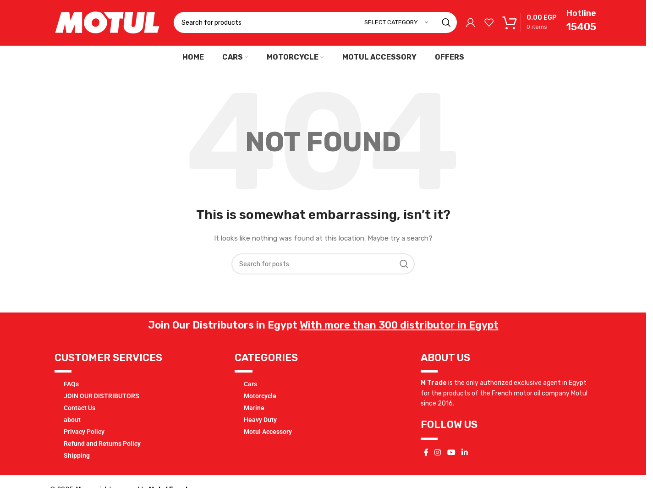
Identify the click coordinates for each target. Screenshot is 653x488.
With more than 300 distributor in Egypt (399, 327)
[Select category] (396, 23)
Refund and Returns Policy (102, 446)
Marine (254, 410)
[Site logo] (107, 23)
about (72, 422)
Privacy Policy (84, 434)
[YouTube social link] (451, 455)
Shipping (77, 457)
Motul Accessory (268, 434)
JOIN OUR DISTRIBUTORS (101, 398)
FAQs (71, 386)
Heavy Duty (260, 422)
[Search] (315, 23)
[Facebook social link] (426, 455)
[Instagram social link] (438, 455)
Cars (250, 386)
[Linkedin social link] (464, 455)
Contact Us (79, 410)
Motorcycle (260, 398)
